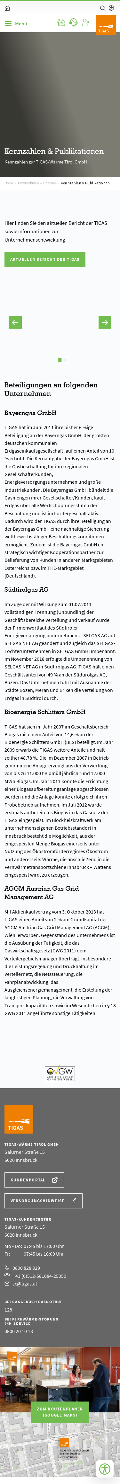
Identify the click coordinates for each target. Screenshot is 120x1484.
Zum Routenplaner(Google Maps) (60, 1412)
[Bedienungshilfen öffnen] (105, 1469)
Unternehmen (28, 183)
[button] (15, 322)
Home (9, 183)
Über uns (49, 183)
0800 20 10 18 (18, 1331)
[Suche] (103, 8)
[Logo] (106, 25)
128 (8, 1309)
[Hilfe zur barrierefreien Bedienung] (111, 8)
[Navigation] (15, 23)
